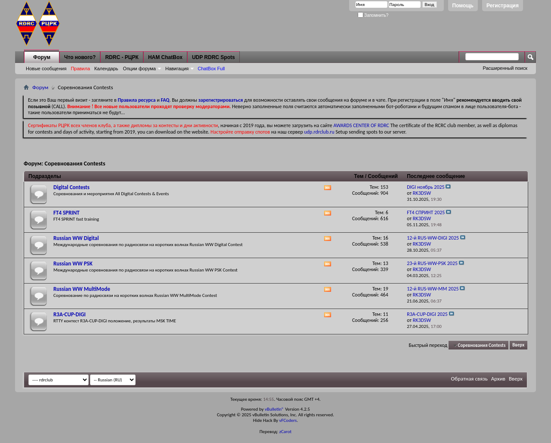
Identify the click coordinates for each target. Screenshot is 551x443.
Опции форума (139, 68)
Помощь (463, 6)
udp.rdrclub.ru (319, 132)
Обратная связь (469, 378)
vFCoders (288, 420)
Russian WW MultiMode (81, 289)
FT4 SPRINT (66, 212)
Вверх (518, 345)
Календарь (106, 68)
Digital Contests (71, 187)
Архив (498, 378)
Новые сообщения (46, 68)
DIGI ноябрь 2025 (426, 187)
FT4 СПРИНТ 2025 (426, 212)
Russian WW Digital (76, 238)
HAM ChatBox (165, 57)
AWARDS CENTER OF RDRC (361, 125)
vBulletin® (274, 409)
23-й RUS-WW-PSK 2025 (432, 263)
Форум (41, 57)
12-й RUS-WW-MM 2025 (432, 289)
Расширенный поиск (505, 68)
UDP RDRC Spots (213, 57)
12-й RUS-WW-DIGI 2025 (433, 238)
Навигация (177, 68)
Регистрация (502, 6)
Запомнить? (373, 15)
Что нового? (80, 57)
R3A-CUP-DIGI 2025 (427, 314)
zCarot (285, 431)
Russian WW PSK (73, 263)
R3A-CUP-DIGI (69, 314)
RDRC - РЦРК (121, 57)
